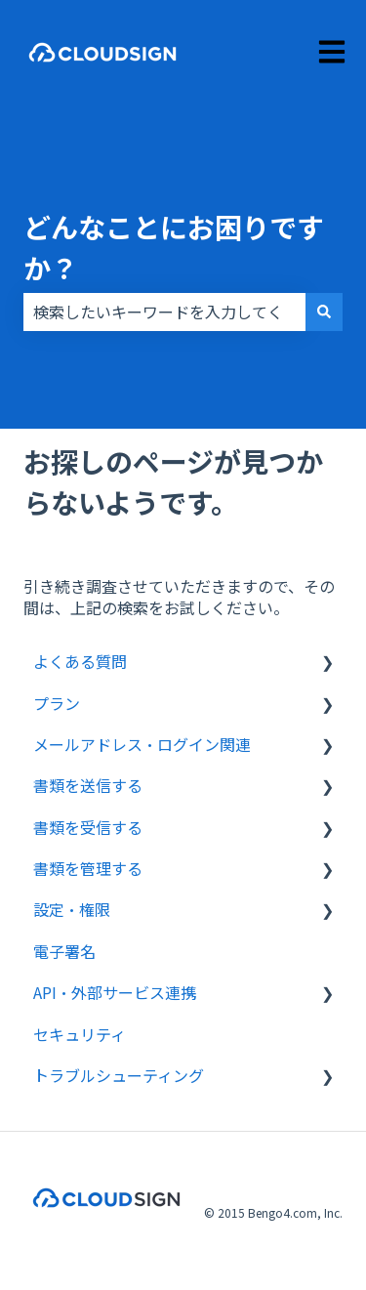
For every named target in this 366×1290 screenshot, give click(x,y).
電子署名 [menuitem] (64, 951)
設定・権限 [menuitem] (71, 909)
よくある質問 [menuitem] (80, 661)
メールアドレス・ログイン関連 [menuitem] (142, 744)
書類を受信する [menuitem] (87, 827)
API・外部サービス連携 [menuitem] (114, 992)
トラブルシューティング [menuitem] (118, 1075)
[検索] (324, 311)
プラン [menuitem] (56, 703)
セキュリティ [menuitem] (79, 1034)
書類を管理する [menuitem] (87, 868)
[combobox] (164, 311)
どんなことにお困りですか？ (173, 247)
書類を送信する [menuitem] (87, 785)
